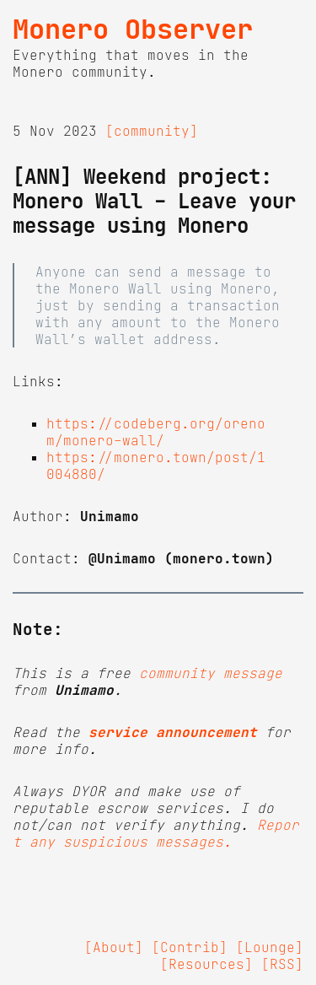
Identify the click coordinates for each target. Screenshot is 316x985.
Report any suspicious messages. (156, 833)
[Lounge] (269, 947)
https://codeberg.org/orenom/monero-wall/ (155, 432)
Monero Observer (133, 29)
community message (210, 673)
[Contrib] (190, 947)
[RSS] (282, 963)
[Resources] (206, 963)
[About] (113, 947)
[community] (151, 130)
